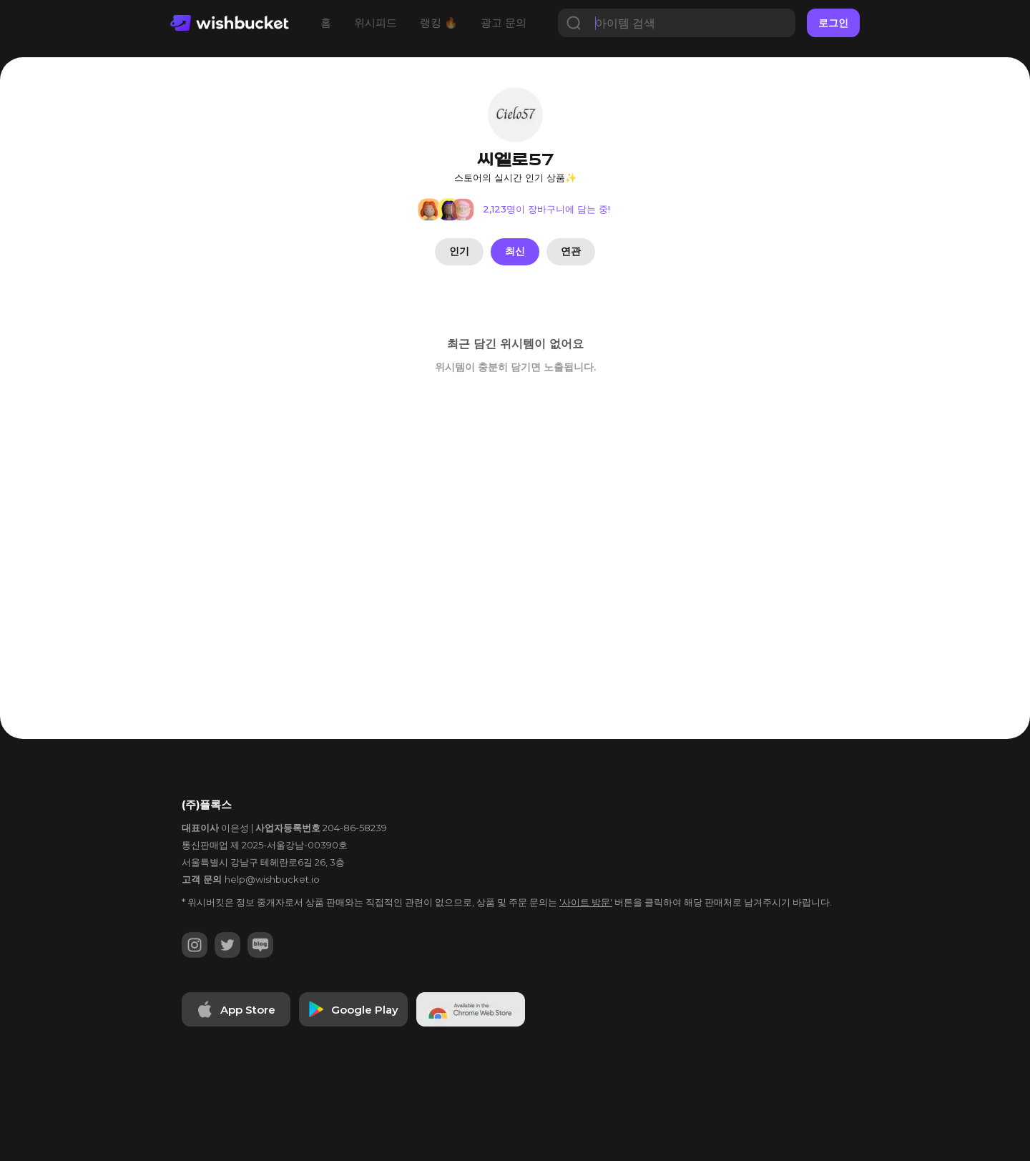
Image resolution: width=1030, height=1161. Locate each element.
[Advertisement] (57, 501)
